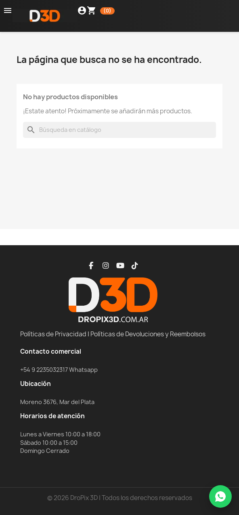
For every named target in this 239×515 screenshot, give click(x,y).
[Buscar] (119, 130)
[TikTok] (134, 265)
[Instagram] (105, 265)
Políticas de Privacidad (53, 334)
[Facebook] (91, 265)
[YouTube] (120, 265)
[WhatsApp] (220, 496)
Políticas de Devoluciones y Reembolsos (147, 334)
